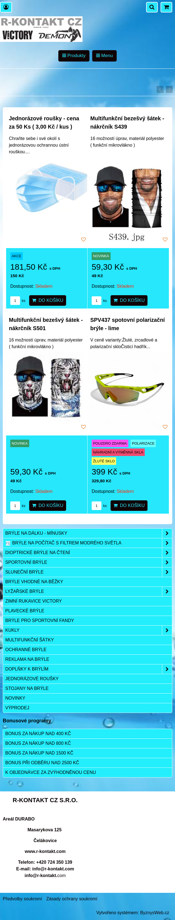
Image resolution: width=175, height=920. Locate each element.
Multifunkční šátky (29, 640)
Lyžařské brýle (88, 591)
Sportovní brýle (88, 562)
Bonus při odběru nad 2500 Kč (42, 762)
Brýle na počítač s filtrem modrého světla (88, 543)
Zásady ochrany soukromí (71, 898)
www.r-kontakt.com (45, 851)
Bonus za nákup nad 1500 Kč (39, 753)
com (45, 875)
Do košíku (47, 300)
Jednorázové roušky (32, 678)
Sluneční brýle (88, 572)
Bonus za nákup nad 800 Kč (38, 743)
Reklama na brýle (27, 659)
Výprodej (17, 707)
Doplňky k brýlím (88, 669)
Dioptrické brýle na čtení (88, 552)
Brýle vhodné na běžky (34, 581)
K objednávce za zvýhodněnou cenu (50, 772)
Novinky (15, 698)
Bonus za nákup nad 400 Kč (38, 733)
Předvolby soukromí (22, 898)
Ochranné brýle (25, 649)
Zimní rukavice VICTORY (33, 601)
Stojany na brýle (27, 688)
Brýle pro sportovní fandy (39, 620)
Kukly (88, 630)
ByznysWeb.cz (154, 912)
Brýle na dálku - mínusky (88, 533)
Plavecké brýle (24, 610)
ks (17, 301)
